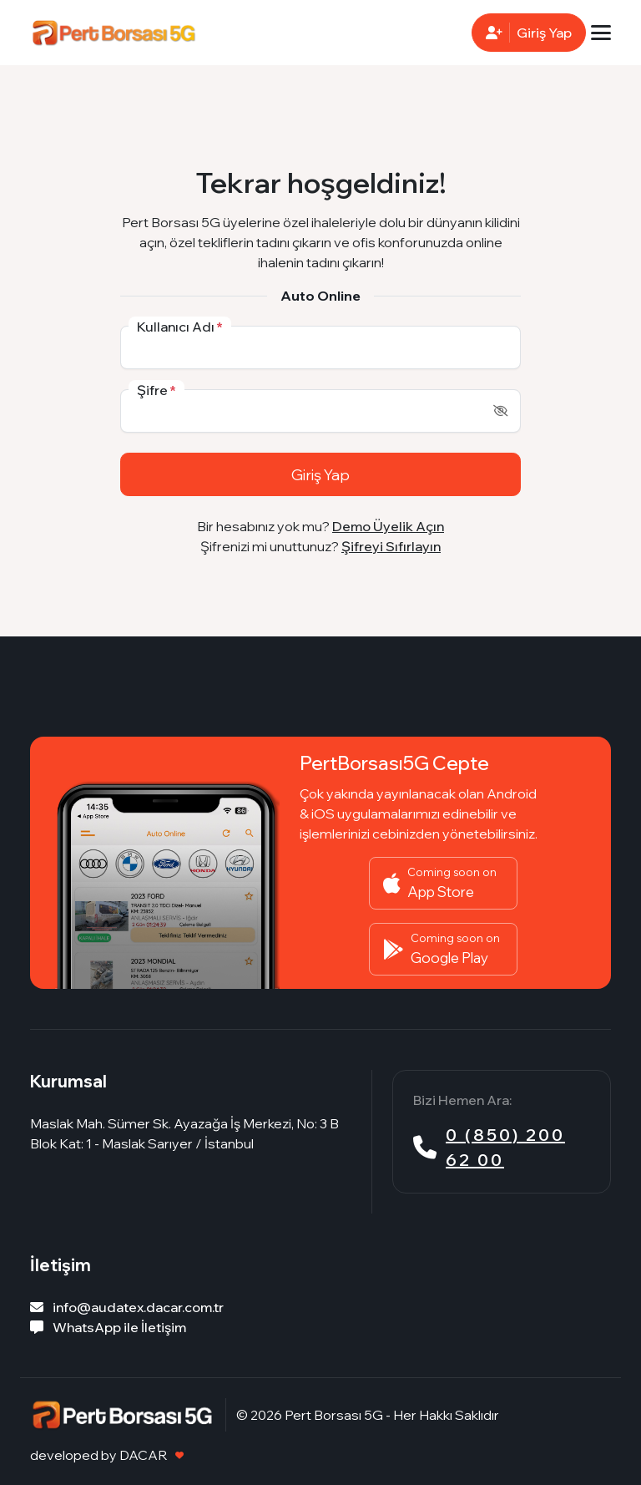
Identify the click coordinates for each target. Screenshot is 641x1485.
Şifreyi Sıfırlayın (391, 546)
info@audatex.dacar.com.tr (127, 1307)
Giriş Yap (320, 474)
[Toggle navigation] (601, 32)
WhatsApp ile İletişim (108, 1327)
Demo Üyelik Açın (388, 526)
